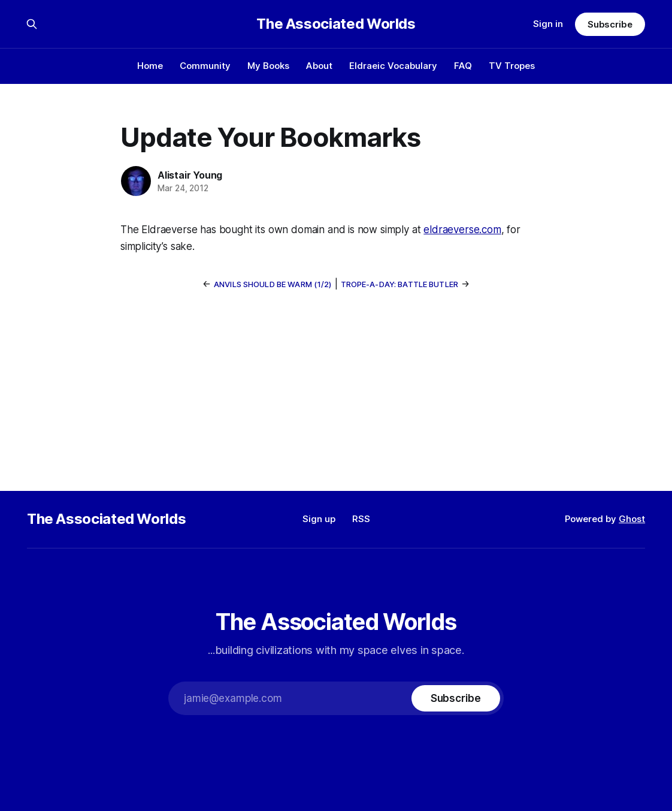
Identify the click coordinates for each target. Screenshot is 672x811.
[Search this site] (32, 24)
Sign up (318, 518)
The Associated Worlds (335, 24)
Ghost (632, 518)
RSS (361, 518)
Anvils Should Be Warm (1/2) (273, 284)
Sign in (548, 23)
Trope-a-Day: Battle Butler (399, 284)
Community (205, 65)
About (319, 65)
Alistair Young (190, 175)
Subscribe (610, 24)
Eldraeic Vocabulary (393, 65)
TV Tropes (512, 65)
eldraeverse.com (462, 230)
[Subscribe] (455, 698)
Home (150, 65)
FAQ (463, 65)
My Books (268, 65)
